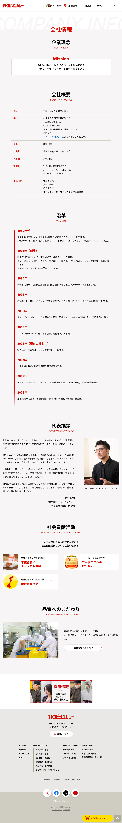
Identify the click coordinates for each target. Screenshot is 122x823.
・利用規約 (66, 821)
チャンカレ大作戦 (70, 756)
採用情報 (47, 790)
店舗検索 (77, 3)
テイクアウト (23, 764)
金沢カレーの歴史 (42, 768)
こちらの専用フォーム (53, 136)
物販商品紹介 (87, 756)
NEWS (91, 3)
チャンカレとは (41, 760)
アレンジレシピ (69, 764)
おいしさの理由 (41, 764)
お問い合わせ (62, 744)
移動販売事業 (68, 760)
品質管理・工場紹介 (83, 657)
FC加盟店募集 (87, 760)
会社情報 (57, 790)
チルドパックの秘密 (43, 777)
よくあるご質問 (69, 768)
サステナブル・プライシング (47, 781)
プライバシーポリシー (72, 790)
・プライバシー (57, 821)
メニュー (61, 3)
